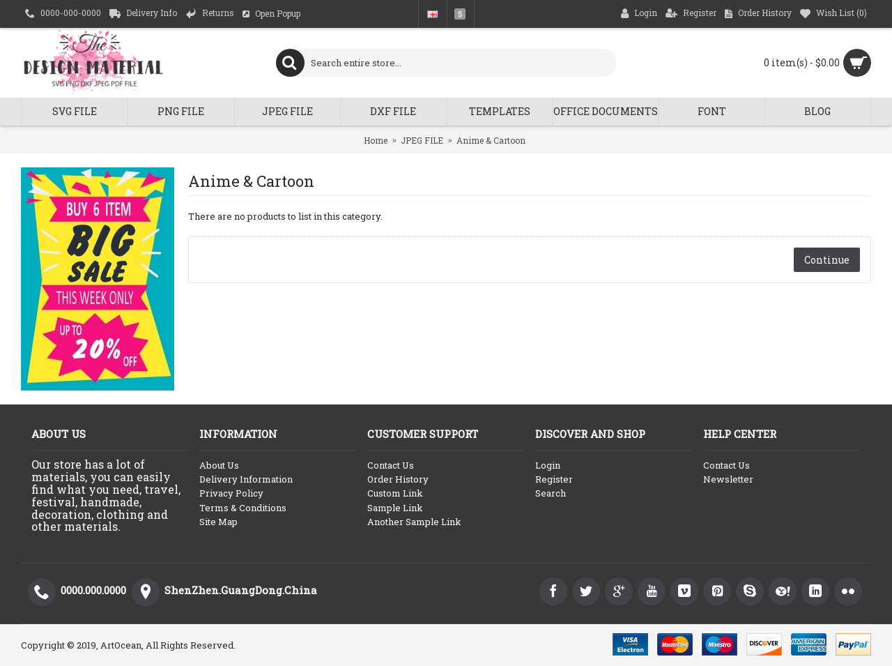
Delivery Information (246, 479)
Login (547, 465)
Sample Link (395, 507)
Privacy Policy (231, 493)
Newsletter (728, 479)
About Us (219, 465)
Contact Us (390, 465)
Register (554, 479)
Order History (398, 479)
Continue (826, 259)
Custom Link (395, 493)
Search (550, 493)
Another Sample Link (414, 521)
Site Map (218, 521)
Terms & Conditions (242, 507)
